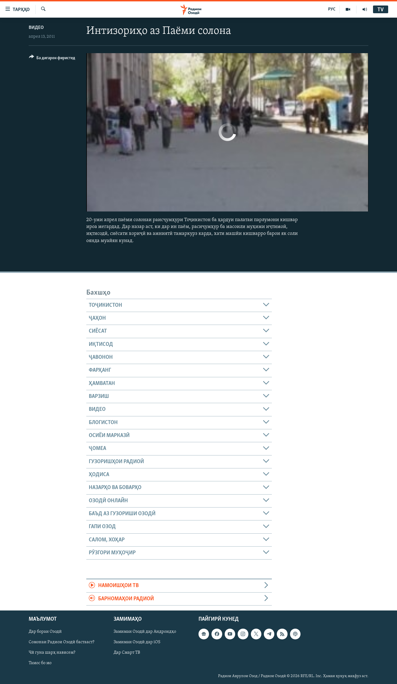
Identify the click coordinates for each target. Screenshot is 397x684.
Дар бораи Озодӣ (45, 631)
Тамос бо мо (40, 663)
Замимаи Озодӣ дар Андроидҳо (145, 631)
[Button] (52, 58)
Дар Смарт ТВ (127, 653)
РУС (332, 9)
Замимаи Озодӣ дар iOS (137, 642)
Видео (36, 27)
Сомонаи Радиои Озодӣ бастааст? (61, 642)
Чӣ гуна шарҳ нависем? (52, 653)
